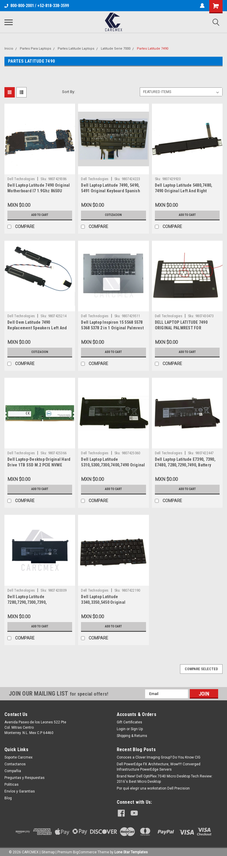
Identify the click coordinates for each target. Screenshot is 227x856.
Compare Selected (201, 669)
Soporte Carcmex (18, 757)
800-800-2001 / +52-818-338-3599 (36, 5)
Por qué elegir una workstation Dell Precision (153, 788)
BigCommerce (85, 850)
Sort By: (68, 91)
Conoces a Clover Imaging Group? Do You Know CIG (158, 757)
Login (121, 729)
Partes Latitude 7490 (152, 49)
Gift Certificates (129, 722)
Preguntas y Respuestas (24, 778)
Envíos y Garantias (19, 791)
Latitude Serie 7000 (115, 49)
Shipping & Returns (132, 736)
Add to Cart (39, 215)
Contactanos (15, 764)
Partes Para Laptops (35, 49)
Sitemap (48, 850)
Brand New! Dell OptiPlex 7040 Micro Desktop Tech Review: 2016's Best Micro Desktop (165, 779)
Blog (8, 798)
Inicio (8, 49)
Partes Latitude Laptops (76, 49)
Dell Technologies (21, 179)
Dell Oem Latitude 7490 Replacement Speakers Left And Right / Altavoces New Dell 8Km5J (38, 328)
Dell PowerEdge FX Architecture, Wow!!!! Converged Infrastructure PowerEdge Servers (158, 767)
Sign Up (137, 729)
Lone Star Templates (131, 850)
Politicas (11, 784)
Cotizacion (113, 215)
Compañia (12, 771)
